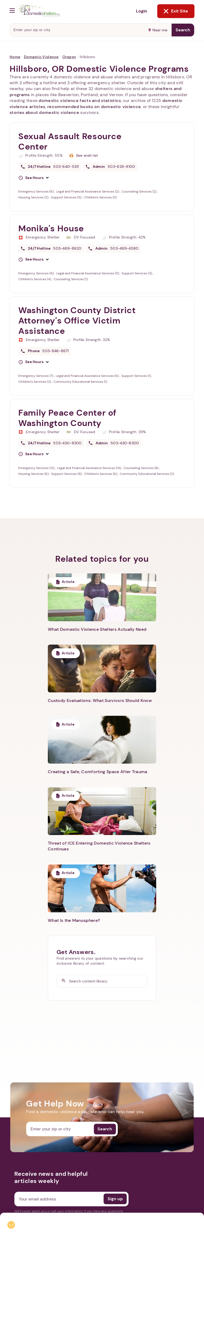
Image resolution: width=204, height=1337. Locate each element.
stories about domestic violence (44, 112)
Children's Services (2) (35, 382)
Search (183, 30)
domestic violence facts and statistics (80, 100)
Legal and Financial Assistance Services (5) (88, 273)
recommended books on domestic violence (94, 106)
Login (141, 11)
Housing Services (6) (33, 474)
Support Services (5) (66, 197)
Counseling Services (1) (71, 279)
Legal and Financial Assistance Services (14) (89, 468)
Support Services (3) (137, 273)
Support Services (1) (136, 376)
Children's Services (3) (100, 197)
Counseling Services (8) (141, 468)
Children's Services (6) (101, 474)
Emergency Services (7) (36, 376)
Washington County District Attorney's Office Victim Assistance (77, 321)
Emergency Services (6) (36, 191)
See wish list (87, 155)
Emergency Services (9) (36, 273)
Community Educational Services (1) (80, 382)
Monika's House (51, 228)
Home (15, 56)
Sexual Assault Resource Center (70, 141)
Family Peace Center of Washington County (67, 418)
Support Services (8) (66, 474)
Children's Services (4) (35, 279)
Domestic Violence (41, 56)
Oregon (69, 56)
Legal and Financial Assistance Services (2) (88, 191)
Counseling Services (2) (139, 191)
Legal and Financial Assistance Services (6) (88, 376)
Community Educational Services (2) (147, 474)
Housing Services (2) (33, 197)
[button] (33, 178)
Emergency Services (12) (36, 468)
